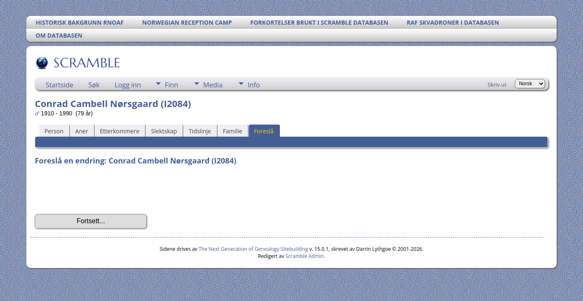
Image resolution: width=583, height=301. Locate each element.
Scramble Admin (305, 256)
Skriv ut (497, 84)
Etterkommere (120, 131)
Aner (81, 131)
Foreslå (264, 131)
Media (212, 84)
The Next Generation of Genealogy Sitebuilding (253, 249)
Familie (232, 131)
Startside (59, 84)
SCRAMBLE (86, 62)
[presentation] (98, 189)
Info (254, 84)
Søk (94, 84)
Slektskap (164, 131)
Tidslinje (200, 131)
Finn (171, 84)
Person (54, 131)
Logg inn (128, 84)
